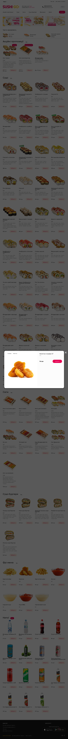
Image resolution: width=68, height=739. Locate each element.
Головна (9, 353)
